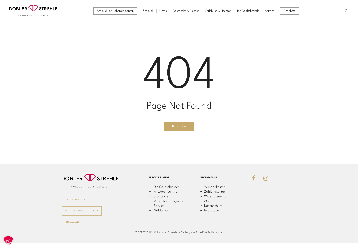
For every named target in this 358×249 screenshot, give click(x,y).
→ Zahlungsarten (212, 191)
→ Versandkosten (212, 187)
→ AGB (205, 201)
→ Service (157, 206)
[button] (8, 240)
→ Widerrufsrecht (212, 196)
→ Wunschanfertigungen (167, 201)
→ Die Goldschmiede (164, 187)
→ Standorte (158, 196)
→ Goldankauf (160, 210)
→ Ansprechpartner (164, 191)
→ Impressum (209, 210)
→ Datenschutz (210, 206)
